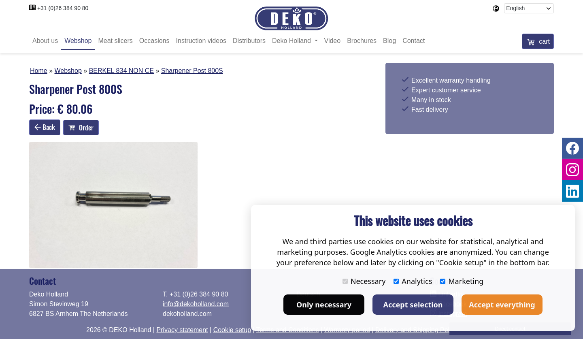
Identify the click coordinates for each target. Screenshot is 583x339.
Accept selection (413, 304)
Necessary (364, 281)
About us (45, 41)
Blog (389, 41)
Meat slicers (115, 41)
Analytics (413, 281)
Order (81, 128)
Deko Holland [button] (292, 41)
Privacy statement (182, 329)
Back (44, 128)
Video (332, 41)
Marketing (461, 281)
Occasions (154, 41)
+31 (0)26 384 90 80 (63, 8)
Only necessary (323, 304)
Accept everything (502, 304)
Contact (413, 41)
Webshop (77, 41)
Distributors (249, 41)
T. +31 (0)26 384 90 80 (195, 294)
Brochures (362, 41)
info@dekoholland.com (196, 304)
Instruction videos (201, 41)
